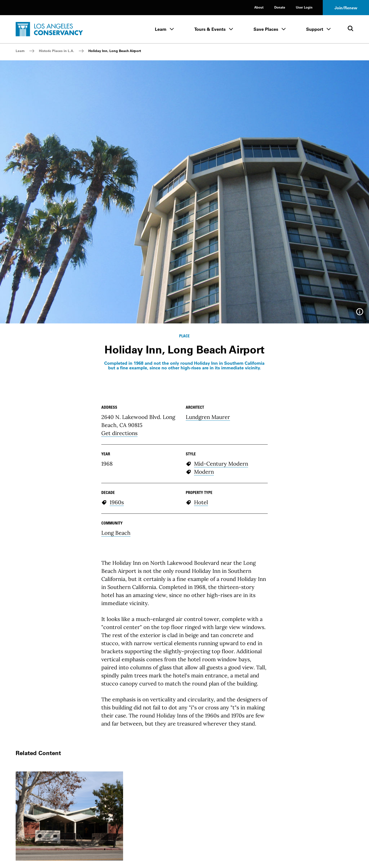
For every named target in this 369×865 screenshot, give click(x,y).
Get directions (119, 433)
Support (314, 29)
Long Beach (115, 532)
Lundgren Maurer (208, 417)
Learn (160, 29)
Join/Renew (345, 7)
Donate (279, 7)
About (259, 7)
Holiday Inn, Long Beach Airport (114, 51)
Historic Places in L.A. (56, 51)
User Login (304, 7)
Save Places (266, 29)
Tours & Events (210, 29)
